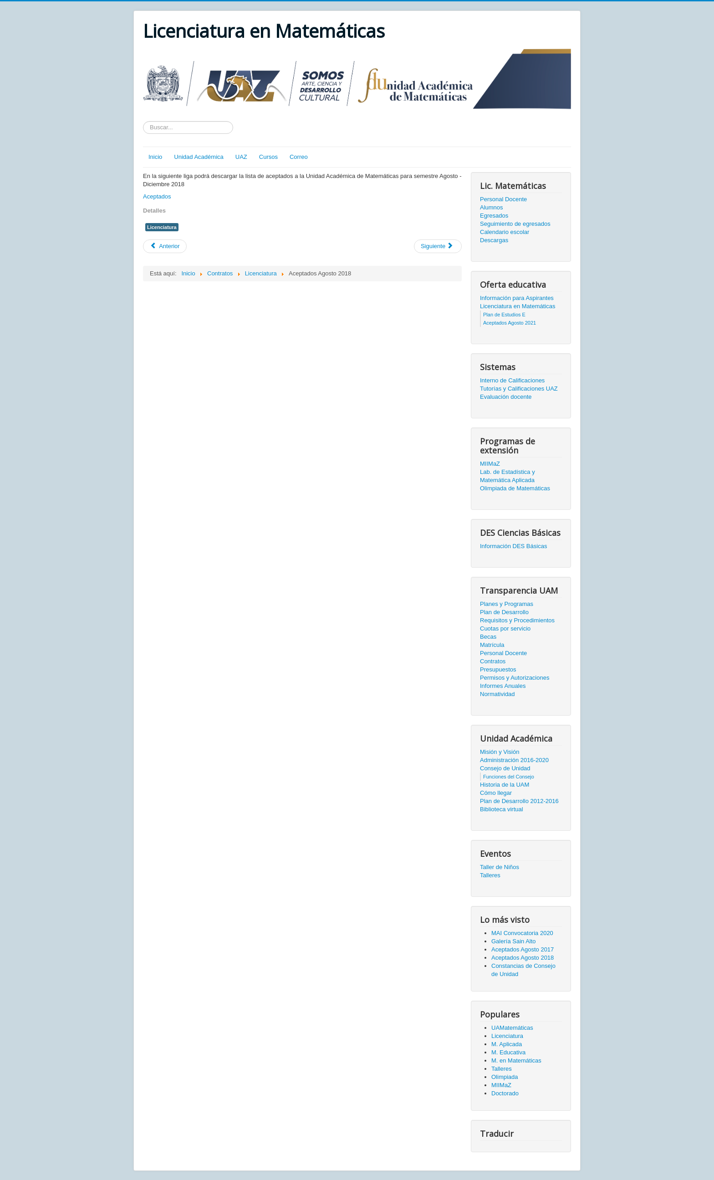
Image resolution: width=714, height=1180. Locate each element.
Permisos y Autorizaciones (514, 677)
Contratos (492, 661)
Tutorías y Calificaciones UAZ (519, 388)
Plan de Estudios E (504, 314)
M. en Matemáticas (516, 1060)
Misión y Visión (499, 751)
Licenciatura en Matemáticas (517, 306)
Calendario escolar (504, 232)
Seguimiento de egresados (515, 223)
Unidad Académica (198, 156)
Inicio (155, 156)
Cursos (268, 156)
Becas (488, 636)
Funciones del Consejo (508, 776)
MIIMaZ (490, 463)
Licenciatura (162, 227)
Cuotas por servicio (505, 628)
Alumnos (491, 207)
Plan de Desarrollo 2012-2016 (519, 801)
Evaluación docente (505, 396)
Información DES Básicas (513, 546)
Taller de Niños (499, 867)
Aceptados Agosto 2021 (509, 323)
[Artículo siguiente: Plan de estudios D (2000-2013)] (438, 246)
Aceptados (157, 196)
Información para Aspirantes (517, 298)
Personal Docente (503, 199)
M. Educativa (508, 1052)
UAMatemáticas (512, 1027)
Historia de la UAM (504, 784)
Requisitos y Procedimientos (517, 620)
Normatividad (497, 694)
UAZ (241, 156)
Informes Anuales (502, 685)
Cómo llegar (496, 792)
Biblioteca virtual (501, 809)
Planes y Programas (506, 603)
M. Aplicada (506, 1044)
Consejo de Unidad (505, 768)
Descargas (494, 240)
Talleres (490, 875)
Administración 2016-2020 (514, 760)
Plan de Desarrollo (504, 612)
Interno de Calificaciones (512, 380)
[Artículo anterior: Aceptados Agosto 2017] (165, 246)
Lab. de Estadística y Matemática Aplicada (507, 475)
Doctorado (505, 1093)
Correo (299, 156)
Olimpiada (504, 1076)
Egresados (494, 215)
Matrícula (492, 644)
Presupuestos (498, 669)
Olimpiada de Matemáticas (515, 488)
